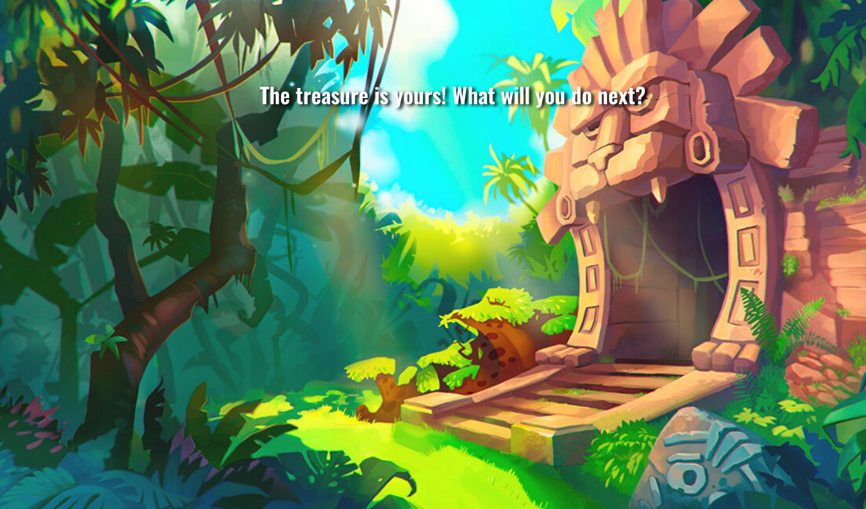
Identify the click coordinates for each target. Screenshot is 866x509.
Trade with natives (168, 392)
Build (721, 399)
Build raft (447, 399)
